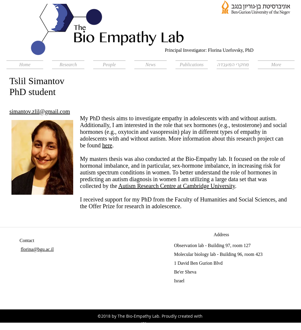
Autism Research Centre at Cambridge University (176, 186)
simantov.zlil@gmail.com (39, 111)
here (107, 145)
